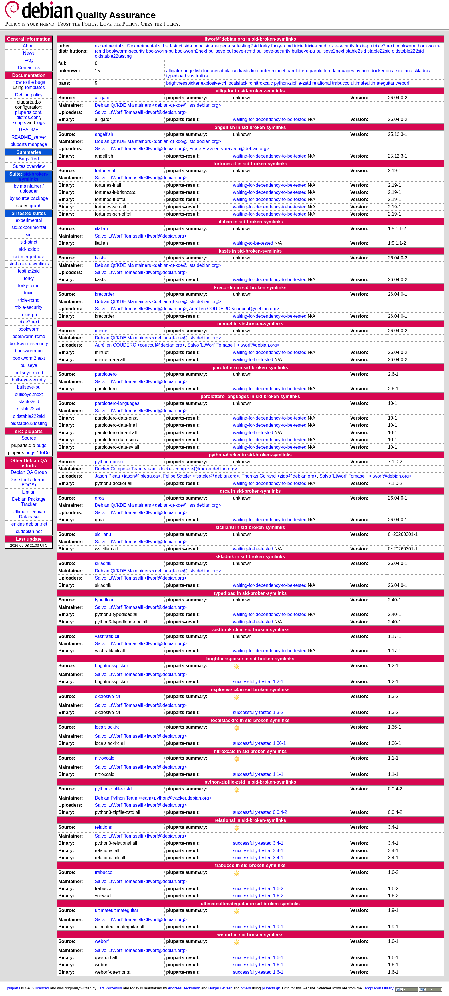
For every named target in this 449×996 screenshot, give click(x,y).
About (29, 45)
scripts (19, 122)
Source (28, 438)
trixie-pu (29, 314)
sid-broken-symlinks (33, 177)
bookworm (28, 329)
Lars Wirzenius (110, 988)
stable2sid (29, 401)
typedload (176, 75)
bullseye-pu (29, 387)
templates (35, 87)
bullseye (28, 365)
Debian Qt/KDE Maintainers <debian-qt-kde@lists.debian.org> (158, 105)
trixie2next (28, 321)
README (29, 129)
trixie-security (28, 307)
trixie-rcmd (28, 300)
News (29, 53)
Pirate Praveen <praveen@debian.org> (229, 148)
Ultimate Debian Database (29, 514)
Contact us (29, 67)
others (246, 988)
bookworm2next (29, 358)
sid (29, 234)
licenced (42, 988)
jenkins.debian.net (28, 524)
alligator (174, 70)
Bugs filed (29, 158)
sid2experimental (28, 227)
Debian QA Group (29, 472)
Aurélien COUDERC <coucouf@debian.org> (234, 308)
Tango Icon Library (378, 988)
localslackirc (240, 83)
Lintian (28, 492)
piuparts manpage (29, 144)
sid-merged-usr (28, 256)
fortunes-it (213, 70)
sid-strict (28, 242)
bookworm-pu (29, 350)
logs (40, 122)
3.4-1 (278, 843)
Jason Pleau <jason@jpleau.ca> (128, 476)
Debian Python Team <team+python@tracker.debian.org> (153, 798)
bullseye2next (29, 394)
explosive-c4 (213, 83)
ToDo (44, 452)
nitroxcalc (263, 83)
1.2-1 (278, 681)
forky (29, 278)
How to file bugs (29, 82)
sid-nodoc (29, 249)
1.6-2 (278, 888)
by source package (29, 198)
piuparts (13, 988)
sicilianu (404, 70)
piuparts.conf (28, 112)
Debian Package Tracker (28, 502)
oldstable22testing (28, 423)
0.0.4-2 (280, 812)
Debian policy (29, 94)
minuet (278, 70)
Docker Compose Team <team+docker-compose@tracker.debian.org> (166, 468)
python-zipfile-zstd (292, 83)
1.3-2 (278, 712)
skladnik (422, 70)
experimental (29, 220)
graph (35, 205)
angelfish (193, 70)
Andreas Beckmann (184, 988)
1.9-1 (278, 926)
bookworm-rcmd (28, 336)
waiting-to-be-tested (253, 243)
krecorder (260, 70)
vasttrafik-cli (199, 75)
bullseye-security (29, 379)
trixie (29, 292)
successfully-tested (252, 681)
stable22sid (28, 408)
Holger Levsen (220, 988)
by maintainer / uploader (29, 189)
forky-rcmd (29, 285)
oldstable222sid (29, 416)
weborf (402, 83)
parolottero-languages (332, 70)
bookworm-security (29, 343)
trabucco (340, 83)
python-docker (369, 70)
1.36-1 (279, 743)
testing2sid (29, 271)
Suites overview (29, 166)
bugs (41, 445)
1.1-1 (278, 774)
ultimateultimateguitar (372, 83)
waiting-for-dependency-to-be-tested (270, 119)
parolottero (298, 70)
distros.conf (28, 117)
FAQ (28, 60)
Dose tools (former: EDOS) (28, 482)
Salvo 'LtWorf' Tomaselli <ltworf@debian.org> (141, 112)
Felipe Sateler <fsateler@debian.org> (201, 476)
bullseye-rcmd (29, 372)
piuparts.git (271, 988)
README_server (28, 137)
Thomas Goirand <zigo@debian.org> (279, 476)
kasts (244, 70)
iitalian (231, 70)
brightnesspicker (183, 83)
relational (321, 83)
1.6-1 (278, 957)
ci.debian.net (29, 531)
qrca (390, 70)
